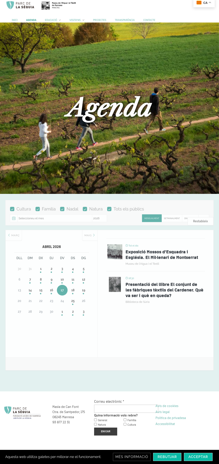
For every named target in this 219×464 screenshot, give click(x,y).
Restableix (200, 224)
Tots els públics (125, 212)
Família (46, 212)
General (102, 420)
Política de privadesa (170, 418)
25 (72, 304)
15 (40, 293)
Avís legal (162, 412)
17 (62, 293)
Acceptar (198, 457)
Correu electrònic (109, 402)
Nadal (69, 212)
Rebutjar (167, 457)
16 (51, 293)
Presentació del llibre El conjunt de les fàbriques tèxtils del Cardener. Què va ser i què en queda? (164, 293)
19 (83, 293)
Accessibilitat (165, 424)
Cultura (20, 212)
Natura (93, 212)
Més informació (131, 457)
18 (72, 293)
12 (83, 282)
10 (62, 282)
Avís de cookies (166, 406)
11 (72, 282)
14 (30, 293)
